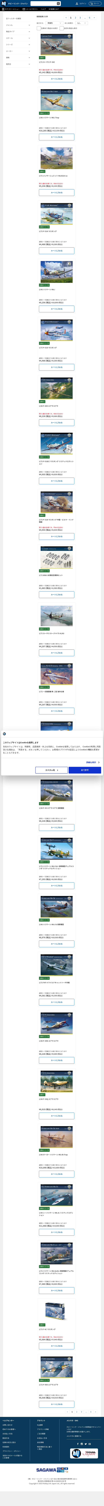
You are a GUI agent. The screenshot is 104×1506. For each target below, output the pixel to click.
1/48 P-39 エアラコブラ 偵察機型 (51, 808)
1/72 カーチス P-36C (47, 62)
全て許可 (85, 770)
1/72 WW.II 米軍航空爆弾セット (51, 575)
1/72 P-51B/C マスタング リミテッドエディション (56, 462)
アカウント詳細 (43, 1429)
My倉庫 (40, 1425)
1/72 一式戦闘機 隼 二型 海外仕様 (51, 691)
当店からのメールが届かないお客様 (12, 1456)
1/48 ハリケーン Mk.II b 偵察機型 (51, 924)
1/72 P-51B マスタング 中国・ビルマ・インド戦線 (56, 520)
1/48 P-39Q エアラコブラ (48, 1099)
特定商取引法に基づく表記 (44, 1448)
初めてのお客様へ (9, 1429)
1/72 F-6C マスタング (47, 1329)
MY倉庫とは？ (54, 9)
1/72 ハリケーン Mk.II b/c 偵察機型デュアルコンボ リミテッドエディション (56, 867)
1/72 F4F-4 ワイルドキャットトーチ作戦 (54, 982)
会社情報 (40, 1442)
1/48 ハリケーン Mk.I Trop (49, 117)
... (85, 17)
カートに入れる (56, 79)
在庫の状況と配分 (9, 1442)
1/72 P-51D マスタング (48, 347)
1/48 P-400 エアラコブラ (48, 406)
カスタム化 (51, 770)
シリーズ (9, 44)
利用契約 (6, 1447)
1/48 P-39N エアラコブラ (48, 1041)
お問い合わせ (7, 1425)
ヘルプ (43, 9)
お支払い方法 (7, 1433)
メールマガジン (32, 9)
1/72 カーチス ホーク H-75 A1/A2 (51, 633)
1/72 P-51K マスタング (48, 231)
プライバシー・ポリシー (12, 1451)
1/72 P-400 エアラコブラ (48, 1384)
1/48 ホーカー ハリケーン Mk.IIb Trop (53, 1154)
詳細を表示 (91, 762)
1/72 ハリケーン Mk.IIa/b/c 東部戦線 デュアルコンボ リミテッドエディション (56, 1272)
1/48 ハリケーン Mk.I (47, 289)
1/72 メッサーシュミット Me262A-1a (53, 176)
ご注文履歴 (41, 1433)
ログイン (83, 3)
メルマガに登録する (74, 1436)
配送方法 (6, 1438)
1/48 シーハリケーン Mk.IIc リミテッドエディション (56, 1214)
